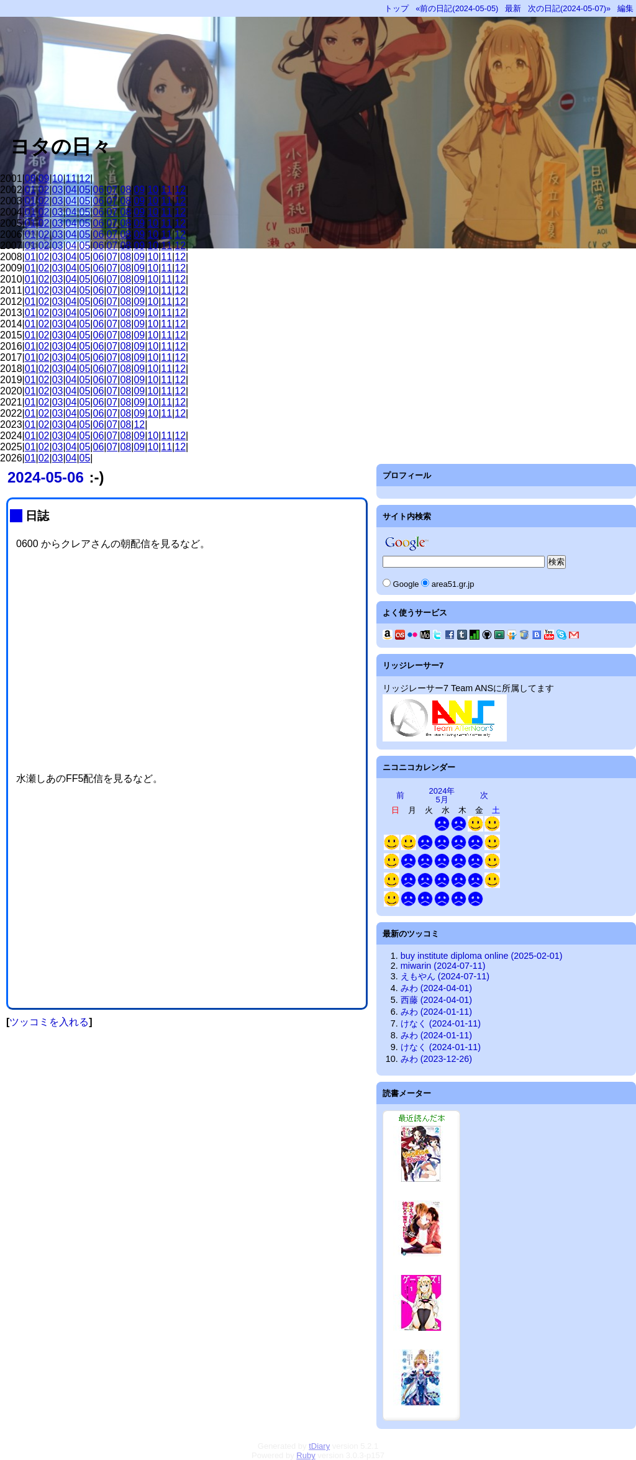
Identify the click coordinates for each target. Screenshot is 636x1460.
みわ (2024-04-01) (436, 988)
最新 (513, 8)
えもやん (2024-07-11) (445, 976)
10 (57, 178)
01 (30, 189)
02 (44, 189)
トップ (396, 8)
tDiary (319, 1446)
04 (71, 189)
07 (111, 189)
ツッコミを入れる (49, 1022)
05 (85, 189)
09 (44, 178)
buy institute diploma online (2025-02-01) (482, 956)
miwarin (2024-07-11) (443, 966)
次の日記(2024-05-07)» (569, 8)
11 (71, 178)
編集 (625, 8)
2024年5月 (442, 795)
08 (30, 178)
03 (57, 189)
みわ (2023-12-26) (436, 1059)
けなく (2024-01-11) (441, 1023)
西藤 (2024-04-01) (436, 1000)
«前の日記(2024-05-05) (457, 8)
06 (98, 189)
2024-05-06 (45, 477)
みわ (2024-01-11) (436, 1012)
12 (85, 178)
